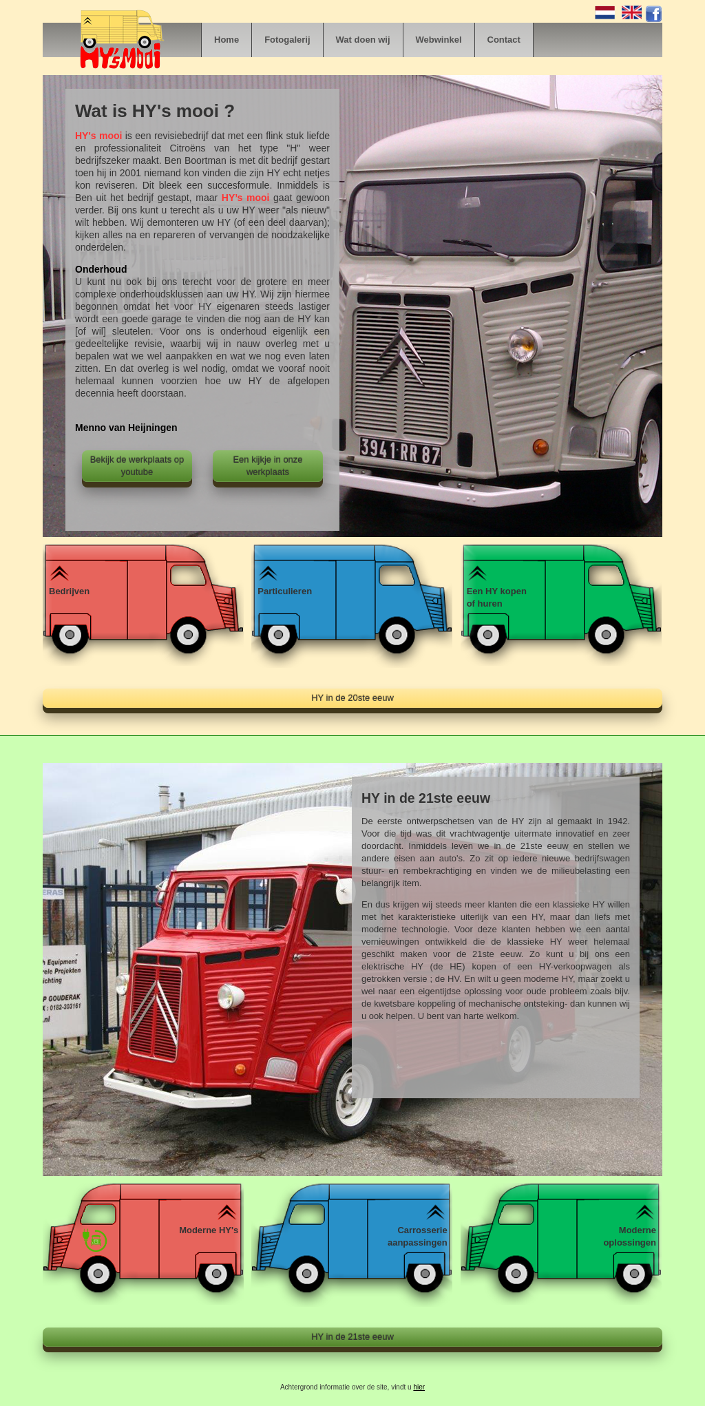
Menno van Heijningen (126, 427)
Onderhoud (101, 269)
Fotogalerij (287, 39)
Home (226, 39)
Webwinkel (439, 39)
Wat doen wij (363, 39)
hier (419, 1387)
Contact (503, 39)
